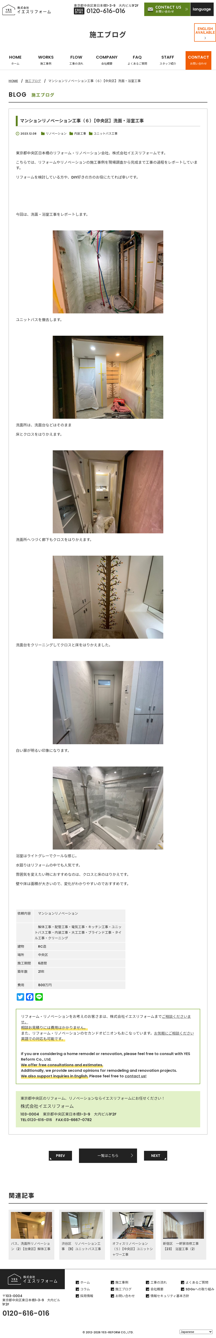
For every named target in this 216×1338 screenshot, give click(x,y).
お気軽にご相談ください (174, 1033)
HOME (15, 60)
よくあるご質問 (197, 1283)
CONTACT (198, 60)
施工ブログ (34, 81)
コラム (85, 1289)
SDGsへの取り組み (200, 1289)
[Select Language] (196, 1332)
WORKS (46, 60)
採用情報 (86, 1296)
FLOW (76, 60)
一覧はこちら (108, 1155)
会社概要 (157, 1289)
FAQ (137, 60)
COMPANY (107, 60)
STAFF (168, 60)
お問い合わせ (125, 1296)
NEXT (155, 1155)
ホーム (85, 1283)
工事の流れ (159, 1283)
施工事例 (121, 1283)
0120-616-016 (40, 1119)
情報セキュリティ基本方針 (170, 1296)
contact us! (136, 1076)
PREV (60, 1155)
